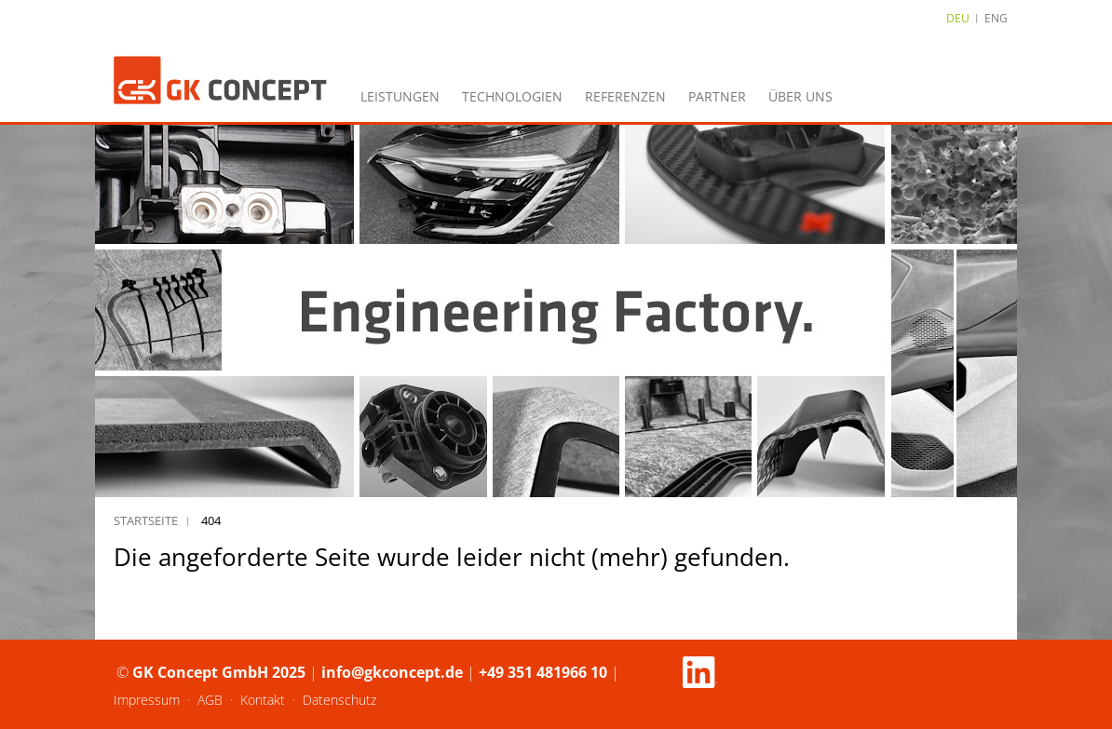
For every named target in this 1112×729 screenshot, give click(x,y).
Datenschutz (339, 700)
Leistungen (400, 96)
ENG (996, 18)
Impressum (147, 700)
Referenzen (625, 96)
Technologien (512, 96)
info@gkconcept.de (392, 672)
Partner (717, 96)
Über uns (800, 96)
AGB (210, 700)
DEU (958, 18)
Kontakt (262, 700)
